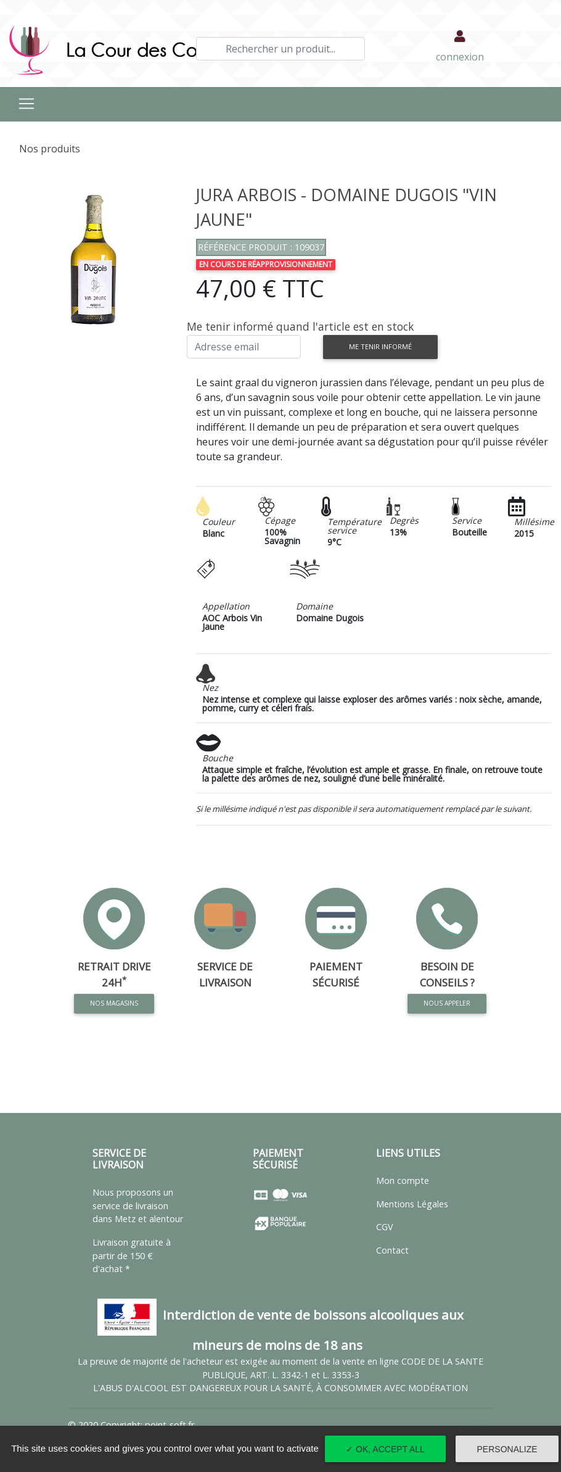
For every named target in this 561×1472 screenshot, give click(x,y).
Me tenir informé (380, 346)
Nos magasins (114, 1001)
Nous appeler (447, 1003)
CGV (384, 1227)
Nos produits (49, 148)
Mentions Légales (412, 1204)
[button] (22, 259)
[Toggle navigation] (26, 103)
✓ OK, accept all (385, 1449)
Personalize (507, 1449)
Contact (392, 1250)
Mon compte (402, 1180)
